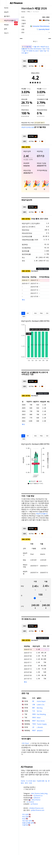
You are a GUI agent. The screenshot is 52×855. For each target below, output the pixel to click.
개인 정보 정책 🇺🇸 (28, 821)
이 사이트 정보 (31, 781)
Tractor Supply (42, 724)
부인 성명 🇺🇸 (26, 816)
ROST (34, 721)
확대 (23, 300)
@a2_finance (36, 800)
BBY (33, 708)
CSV (46, 313)
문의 (26, 783)
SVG (35, 313)
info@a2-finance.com (36, 808)
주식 (28, 12)
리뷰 (30, 783)
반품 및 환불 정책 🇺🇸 (29, 823)
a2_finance (30, 802)
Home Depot (41, 701)
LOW (33, 704)
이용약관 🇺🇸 (26, 825)
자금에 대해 (40, 781)
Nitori (39, 718)
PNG (41, 313)
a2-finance (34, 804)
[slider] (35, 598)
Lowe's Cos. (41, 705)
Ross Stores (41, 721)
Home (23, 12)
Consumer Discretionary (40, 26)
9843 (34, 717)
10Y (28, 313)
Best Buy (40, 708)
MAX (24, 316)
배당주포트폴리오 (42, 514)
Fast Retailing (41, 714)
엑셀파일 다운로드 (42, 269)
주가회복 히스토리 (32, 51)
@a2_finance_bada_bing (39, 793)
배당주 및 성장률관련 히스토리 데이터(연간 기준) (35, 48)
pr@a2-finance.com (37, 810)
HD (33, 701)
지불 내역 (36, 47)
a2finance (37, 798)
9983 (34, 714)
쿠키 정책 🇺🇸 (26, 814)
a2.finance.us (38, 796)
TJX (33, 711)
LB (33, 727)
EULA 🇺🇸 (25, 819)
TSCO (34, 724)
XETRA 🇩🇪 (33, 61)
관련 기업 (43, 51)
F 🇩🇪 (41, 66)
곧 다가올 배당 (26, 47)
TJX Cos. (39, 711)
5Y (23, 313)
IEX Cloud (25, 743)
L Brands (40, 727)
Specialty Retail (44, 29)
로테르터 (40, 731)
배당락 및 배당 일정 (27, 127)
